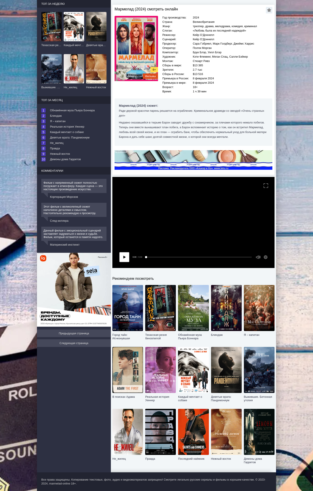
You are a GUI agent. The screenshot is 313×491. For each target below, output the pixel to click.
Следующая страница (74, 343)
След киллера (59, 220)
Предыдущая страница (74, 333)
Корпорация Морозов (64, 196)
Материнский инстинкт (65, 244)
